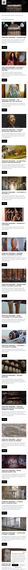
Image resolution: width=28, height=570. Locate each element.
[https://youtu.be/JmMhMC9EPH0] (14, 398)
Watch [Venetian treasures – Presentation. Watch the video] (4, 47)
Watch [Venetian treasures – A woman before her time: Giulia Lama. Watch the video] (4, 141)
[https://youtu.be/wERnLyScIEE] (14, 493)
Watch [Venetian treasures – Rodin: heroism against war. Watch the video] (4, 481)
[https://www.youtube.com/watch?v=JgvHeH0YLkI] (14, 29)
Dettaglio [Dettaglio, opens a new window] (13, 562)
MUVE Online (8, 15)
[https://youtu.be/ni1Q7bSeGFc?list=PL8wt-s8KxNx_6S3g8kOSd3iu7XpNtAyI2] (14, 244)
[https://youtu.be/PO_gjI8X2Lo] (14, 183)
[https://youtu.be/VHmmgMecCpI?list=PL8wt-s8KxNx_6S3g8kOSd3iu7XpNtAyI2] (14, 337)
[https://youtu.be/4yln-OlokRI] (14, 152)
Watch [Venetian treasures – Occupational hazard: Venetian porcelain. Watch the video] (4, 172)
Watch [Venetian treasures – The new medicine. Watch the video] (4, 386)
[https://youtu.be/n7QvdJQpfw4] (14, 462)
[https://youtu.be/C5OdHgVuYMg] (14, 91)
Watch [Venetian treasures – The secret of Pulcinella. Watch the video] (4, 203)
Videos (12, 15)
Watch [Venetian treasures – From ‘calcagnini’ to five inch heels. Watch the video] (4, 325)
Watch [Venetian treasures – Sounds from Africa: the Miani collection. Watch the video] (4, 295)
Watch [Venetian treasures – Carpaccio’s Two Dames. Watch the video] (4, 233)
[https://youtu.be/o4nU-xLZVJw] (14, 524)
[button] (25, 2)
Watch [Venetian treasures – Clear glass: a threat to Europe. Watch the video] (4, 544)
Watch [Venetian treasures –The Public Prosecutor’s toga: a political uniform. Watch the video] (4, 80)
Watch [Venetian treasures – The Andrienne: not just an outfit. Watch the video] (4, 109)
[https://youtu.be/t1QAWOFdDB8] (14, 121)
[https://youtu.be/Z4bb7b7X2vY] (14, 58)
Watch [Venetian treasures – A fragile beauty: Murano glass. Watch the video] (4, 513)
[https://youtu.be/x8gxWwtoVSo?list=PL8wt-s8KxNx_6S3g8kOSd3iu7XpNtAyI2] (14, 307)
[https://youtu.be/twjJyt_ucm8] (14, 367)
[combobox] (24, 552)
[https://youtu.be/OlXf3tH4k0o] (14, 214)
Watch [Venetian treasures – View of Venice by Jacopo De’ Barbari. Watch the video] (4, 450)
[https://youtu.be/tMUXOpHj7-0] (14, 430)
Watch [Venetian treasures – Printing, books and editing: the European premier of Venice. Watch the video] (4, 419)
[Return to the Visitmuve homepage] (6, 2)
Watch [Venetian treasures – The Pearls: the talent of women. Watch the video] (4, 355)
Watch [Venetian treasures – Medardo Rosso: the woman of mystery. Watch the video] (4, 264)
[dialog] (19, 560)
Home (3, 15)
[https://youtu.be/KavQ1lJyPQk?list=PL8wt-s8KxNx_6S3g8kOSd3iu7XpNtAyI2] (14, 276)
